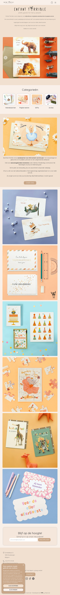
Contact (30, 574)
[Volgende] (54, 57)
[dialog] (13, 578)
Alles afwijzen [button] (13, 589)
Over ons (30, 183)
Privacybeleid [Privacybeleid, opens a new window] (15, 582)
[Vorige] (5, 57)
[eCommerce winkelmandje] (52, 2)
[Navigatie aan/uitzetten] (55, 2)
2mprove (47, 593)
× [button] (23, 565)
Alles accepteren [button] (13, 585)
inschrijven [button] (44, 540)
